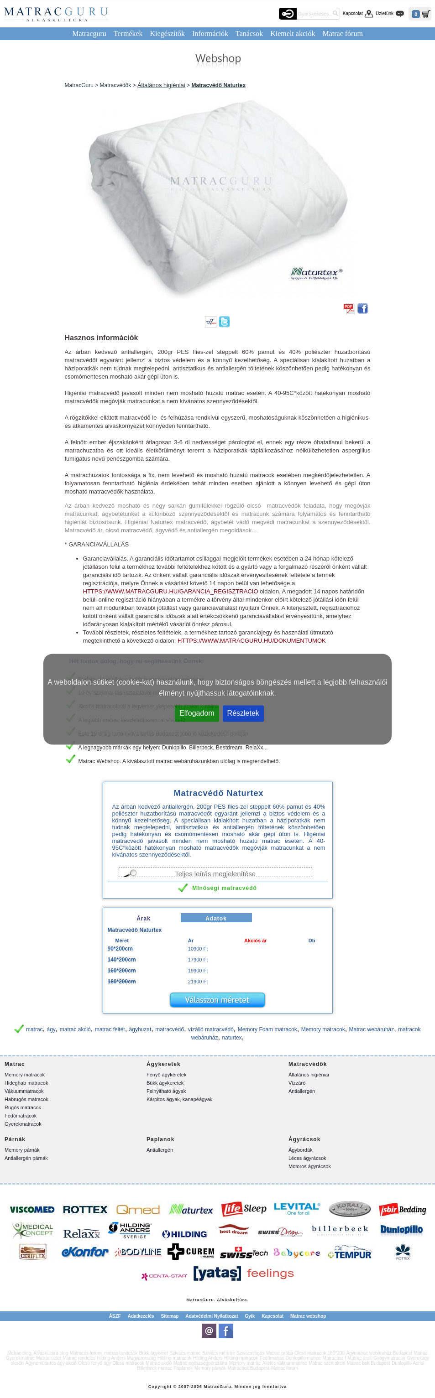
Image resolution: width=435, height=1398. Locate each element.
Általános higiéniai (161, 85)
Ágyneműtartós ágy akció (51, 1363)
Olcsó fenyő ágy (94, 1363)
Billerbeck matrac (154, 1368)
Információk (210, 33)
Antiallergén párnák (26, 1158)
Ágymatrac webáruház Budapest (379, 1353)
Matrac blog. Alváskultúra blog (37, 1353)
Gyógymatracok (389, 1358)
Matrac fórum (342, 33)
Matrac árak (360, 1358)
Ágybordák (300, 1150)
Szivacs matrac (185, 1353)
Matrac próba (279, 1353)
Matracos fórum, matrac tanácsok (103, 1353)
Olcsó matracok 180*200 (319, 1353)
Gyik (250, 1316)
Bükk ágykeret (153, 1353)
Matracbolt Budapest (249, 1368)
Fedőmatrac (272, 1358)
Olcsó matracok (128, 1363)
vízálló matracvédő (211, 1029)
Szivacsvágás (250, 1353)
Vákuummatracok (24, 1091)
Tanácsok (249, 33)
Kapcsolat (353, 13)
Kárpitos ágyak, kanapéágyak (179, 1099)
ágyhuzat (140, 1029)
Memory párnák (22, 1150)
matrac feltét (110, 1029)
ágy (51, 1029)
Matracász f (334, 1358)
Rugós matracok (23, 1107)
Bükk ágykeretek (165, 1083)
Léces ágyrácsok (307, 1158)
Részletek (243, 713)
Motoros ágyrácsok (309, 1166)
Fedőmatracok (21, 1115)
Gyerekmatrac (20, 1358)
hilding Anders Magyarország (126, 1358)
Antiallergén (301, 1091)
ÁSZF (115, 1316)
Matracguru (89, 33)
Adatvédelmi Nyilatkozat (211, 1316)
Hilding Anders (207, 1358)
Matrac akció (159, 1363)
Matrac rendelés (79, 1358)
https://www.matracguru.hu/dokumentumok (252, 640)
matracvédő (169, 1029)
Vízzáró (296, 1083)
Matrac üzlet (48, 1358)
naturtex (231, 1037)
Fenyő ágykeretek (166, 1074)
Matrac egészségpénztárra (200, 1363)
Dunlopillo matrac (303, 1358)
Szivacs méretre (218, 1353)
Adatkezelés (141, 1316)
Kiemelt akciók (292, 33)
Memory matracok (323, 1029)
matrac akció (75, 1029)
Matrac (194, 1300)
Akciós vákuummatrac (284, 1363)
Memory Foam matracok (267, 1029)
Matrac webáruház (371, 1029)
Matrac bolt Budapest (368, 1363)
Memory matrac (245, 1363)
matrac (34, 1029)
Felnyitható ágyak (166, 1091)
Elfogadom (197, 713)
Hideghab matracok (26, 1083)
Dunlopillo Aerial (408, 1363)
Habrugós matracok (26, 1099)
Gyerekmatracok (23, 1124)
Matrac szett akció (327, 1363)
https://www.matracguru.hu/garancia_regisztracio (170, 591)
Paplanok (183, 1368)
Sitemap (170, 1316)
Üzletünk (384, 13)
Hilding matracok (174, 1358)
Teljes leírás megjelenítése (215, 873)
